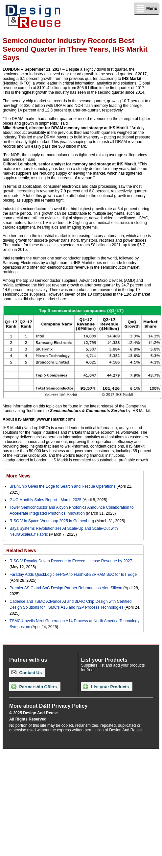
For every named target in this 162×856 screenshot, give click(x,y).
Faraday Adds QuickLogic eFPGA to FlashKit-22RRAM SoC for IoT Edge (73, 574)
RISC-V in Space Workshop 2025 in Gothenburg (52, 521)
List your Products (105, 686)
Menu (146, 9)
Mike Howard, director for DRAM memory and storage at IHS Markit (65, 128)
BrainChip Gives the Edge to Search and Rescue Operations (62, 486)
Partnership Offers (34, 686)
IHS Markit (132, 78)
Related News (21, 550)
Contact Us (26, 672)
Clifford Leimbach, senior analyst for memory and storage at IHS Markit (69, 164)
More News (18, 475)
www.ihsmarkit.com (55, 419)
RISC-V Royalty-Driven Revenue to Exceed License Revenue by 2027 (71, 561)
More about (48, 706)
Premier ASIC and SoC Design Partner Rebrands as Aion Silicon (66, 588)
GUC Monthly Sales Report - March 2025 (45, 500)
